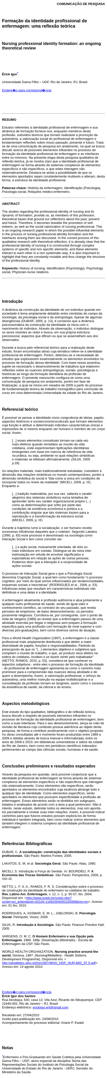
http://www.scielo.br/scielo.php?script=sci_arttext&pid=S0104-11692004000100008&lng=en (45, 900)
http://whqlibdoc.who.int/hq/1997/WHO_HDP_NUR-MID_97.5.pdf (49, 963)
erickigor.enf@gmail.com (50, 1007)
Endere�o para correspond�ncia (26, 90)
